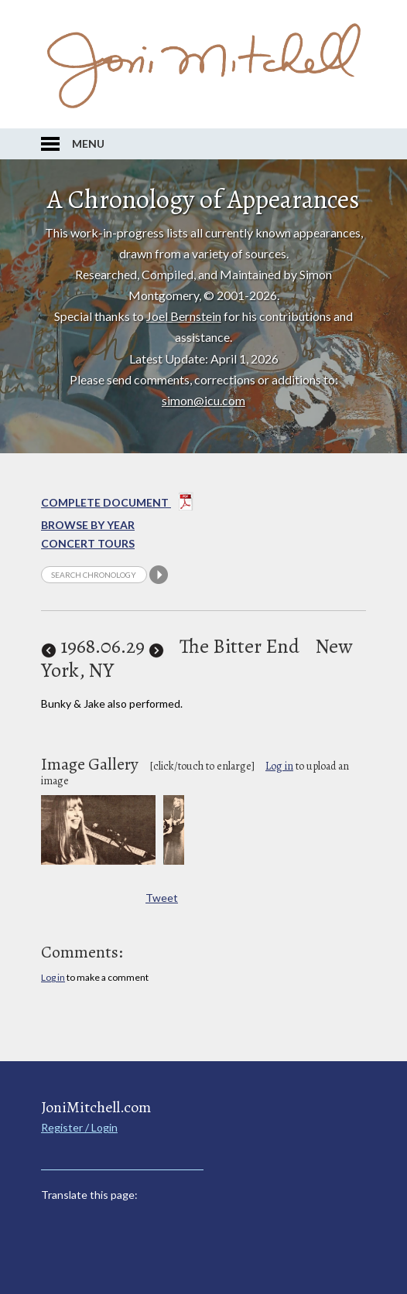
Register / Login (79, 1127)
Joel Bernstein (183, 316)
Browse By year (88, 524)
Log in (279, 766)
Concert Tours (88, 543)
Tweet (161, 897)
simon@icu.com (203, 400)
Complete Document (117, 504)
